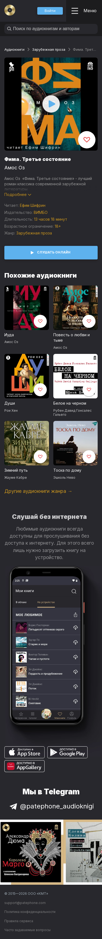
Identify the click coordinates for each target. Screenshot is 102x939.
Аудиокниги (14, 49)
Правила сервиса (18, 921)
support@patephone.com (25, 903)
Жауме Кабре (15, 477)
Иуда (9, 334)
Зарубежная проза (48, 49)
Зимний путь (16, 470)
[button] (50, 11)
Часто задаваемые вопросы (27, 930)
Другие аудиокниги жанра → (38, 491)
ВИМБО (41, 212)
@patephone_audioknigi (51, 806)
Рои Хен (11, 410)
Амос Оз (14, 167)
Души (9, 403)
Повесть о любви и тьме (71, 337)
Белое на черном (69, 403)
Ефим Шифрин (32, 205)
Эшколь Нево (64, 477)
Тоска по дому (67, 470)
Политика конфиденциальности (29, 912)
